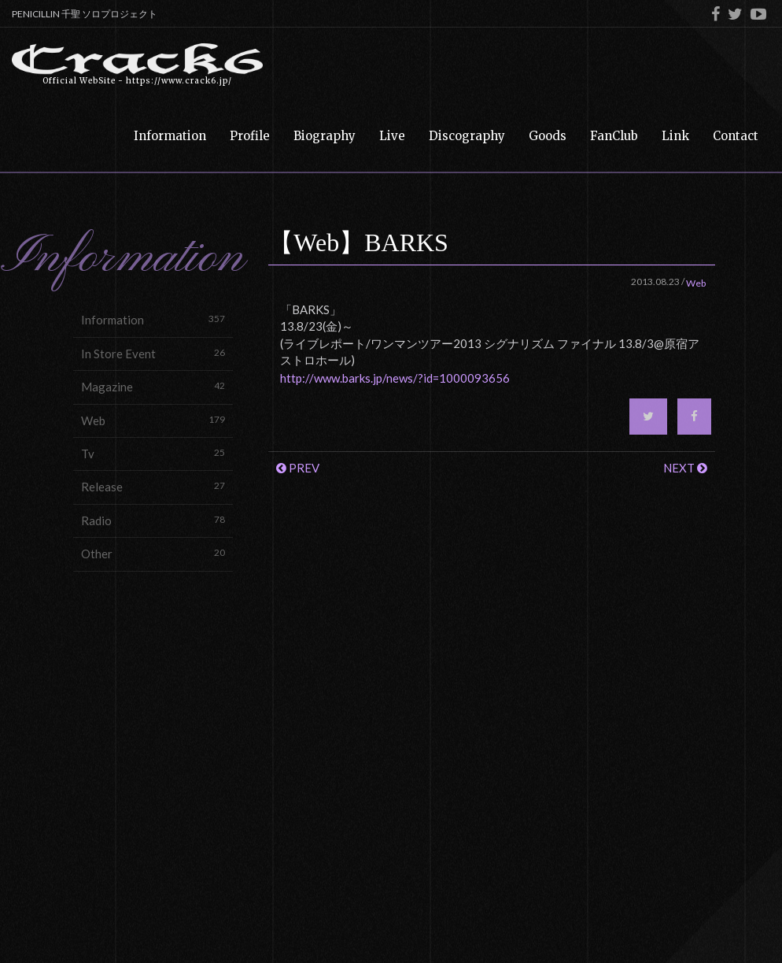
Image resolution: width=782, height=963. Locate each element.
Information (152, 319)
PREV (297, 468)
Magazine (152, 386)
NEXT (685, 468)
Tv (152, 453)
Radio (152, 520)
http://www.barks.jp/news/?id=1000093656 (395, 378)
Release (152, 486)
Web (152, 420)
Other (152, 553)
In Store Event (152, 353)
